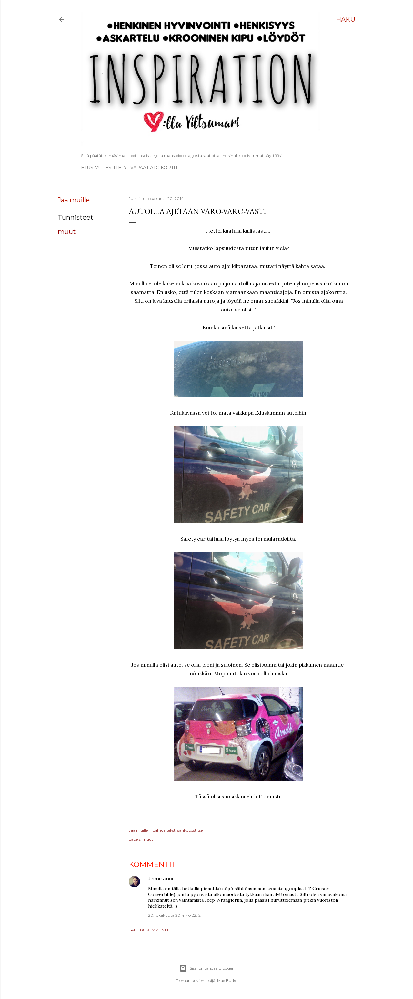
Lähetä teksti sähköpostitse (178, 830)
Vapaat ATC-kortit (154, 168)
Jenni (154, 879)
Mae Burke (227, 980)
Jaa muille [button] (74, 200)
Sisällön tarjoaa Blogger (206, 968)
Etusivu (91, 168)
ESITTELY (116, 168)
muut (67, 232)
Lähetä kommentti (149, 929)
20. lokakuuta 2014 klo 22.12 (174, 915)
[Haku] (345, 19)
